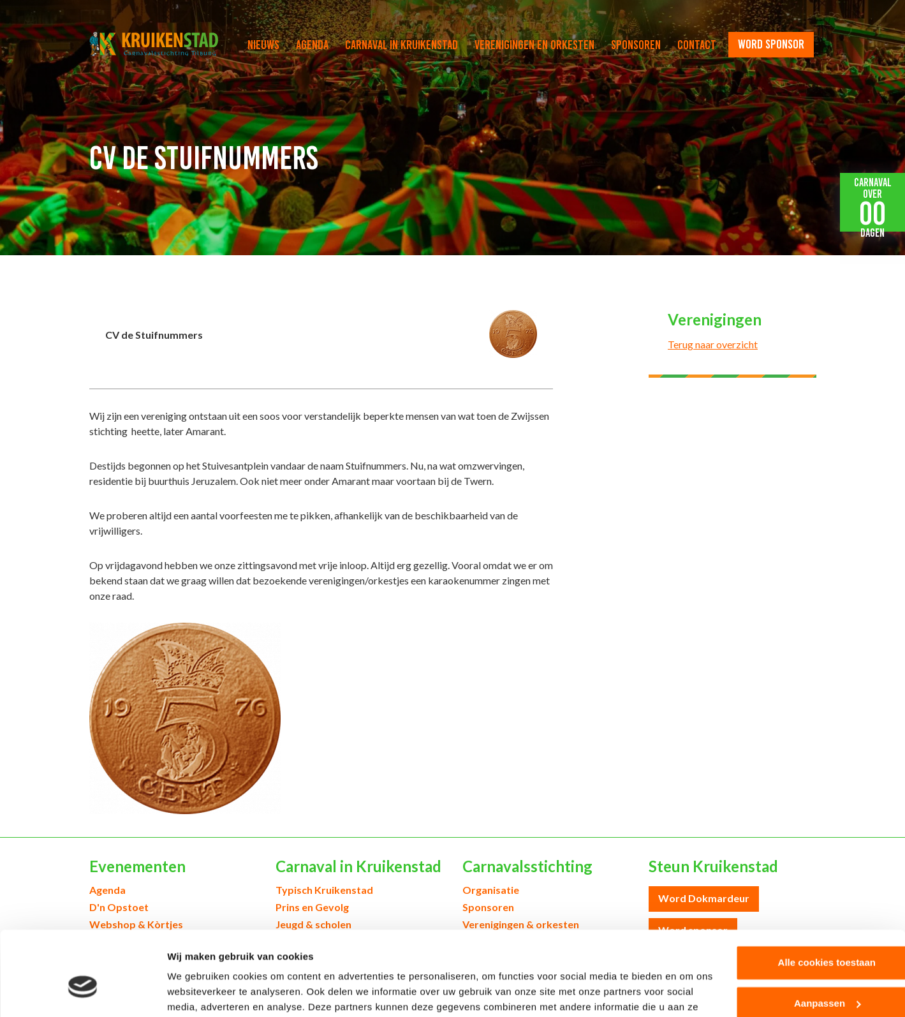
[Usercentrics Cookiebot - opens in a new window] (82, 992)
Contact (696, 44)
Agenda (312, 44)
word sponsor (771, 44)
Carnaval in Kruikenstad (401, 44)
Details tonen (197, 991)
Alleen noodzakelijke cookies (798, 979)
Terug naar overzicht (713, 344)
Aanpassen (799, 938)
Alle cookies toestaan (798, 897)
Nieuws (263, 44)
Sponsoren (636, 44)
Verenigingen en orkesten (534, 44)
